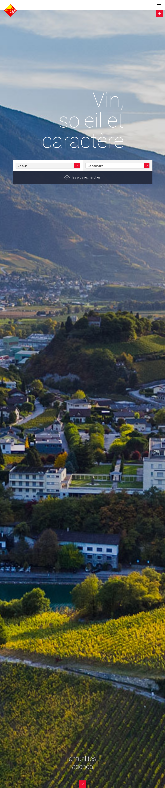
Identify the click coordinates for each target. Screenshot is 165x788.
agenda (82, 766)
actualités (82, 759)
